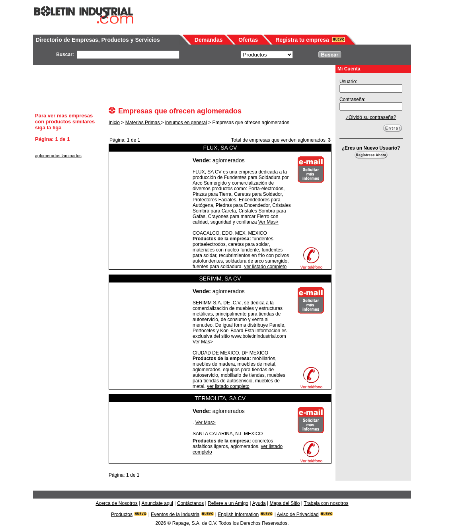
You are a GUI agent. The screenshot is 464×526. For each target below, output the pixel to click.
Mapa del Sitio (284, 503)
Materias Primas (143, 122)
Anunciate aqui (157, 503)
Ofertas (248, 40)
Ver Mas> (268, 222)
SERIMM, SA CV (220, 278)
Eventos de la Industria (175, 514)
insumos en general (186, 122)
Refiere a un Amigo (228, 503)
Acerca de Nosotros (116, 503)
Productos (122, 514)
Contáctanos (190, 503)
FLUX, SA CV (220, 147)
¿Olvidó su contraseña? (371, 117)
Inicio (114, 122)
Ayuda (259, 503)
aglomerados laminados (58, 155)
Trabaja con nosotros (326, 503)
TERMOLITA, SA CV (220, 398)
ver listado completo (265, 266)
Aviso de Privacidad (298, 514)
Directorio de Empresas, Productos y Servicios (98, 40)
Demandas (209, 40)
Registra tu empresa (302, 40)
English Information (238, 514)
